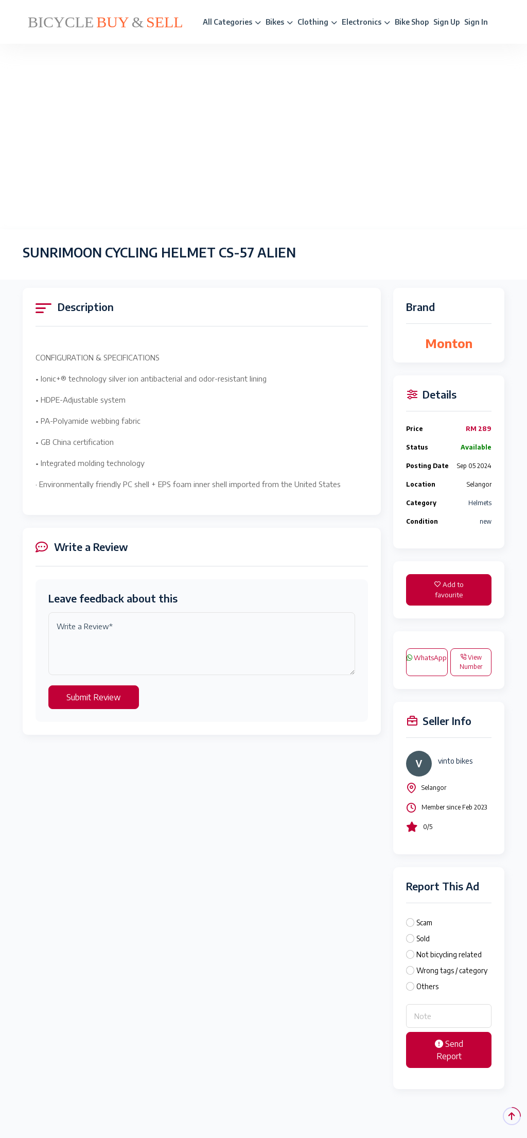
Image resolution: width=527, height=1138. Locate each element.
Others (427, 986)
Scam (424, 922)
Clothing (317, 22)
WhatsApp (427, 657)
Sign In (476, 22)
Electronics (366, 22)
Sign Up (446, 22)
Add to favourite (449, 589)
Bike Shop (412, 22)
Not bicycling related (449, 954)
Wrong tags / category (451, 970)
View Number (471, 661)
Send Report (449, 1050)
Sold (423, 938)
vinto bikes (455, 760)
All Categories (232, 22)
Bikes (279, 22)
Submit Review (93, 697)
